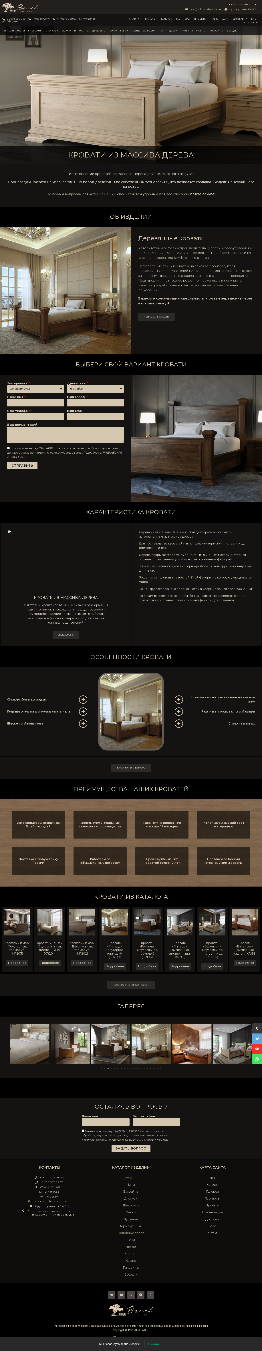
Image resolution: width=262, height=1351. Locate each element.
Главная (135, 19)
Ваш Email (75, 411)
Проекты (200, 19)
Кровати (187, 30)
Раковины (216, 30)
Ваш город (76, 397)
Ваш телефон (19, 411)
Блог (254, 19)
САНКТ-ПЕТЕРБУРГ (242, 4)
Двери (173, 30)
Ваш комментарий (22, 424)
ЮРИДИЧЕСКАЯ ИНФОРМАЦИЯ (146, 1140)
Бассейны (35, 30)
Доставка (240, 19)
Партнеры (183, 19)
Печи (162, 30)
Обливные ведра (143, 30)
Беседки (233, 30)
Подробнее (17, 963)
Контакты (251, 22)
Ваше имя (15, 397)
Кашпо (201, 30)
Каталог (151, 19)
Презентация (220, 19)
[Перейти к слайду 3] (108, 1068)
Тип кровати (17, 383)
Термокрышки (118, 30)
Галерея (166, 19)
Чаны (21, 30)
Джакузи (52, 30)
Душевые (98, 30)
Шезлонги (69, 30)
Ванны (84, 30)
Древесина (76, 383)
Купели (8, 30)
